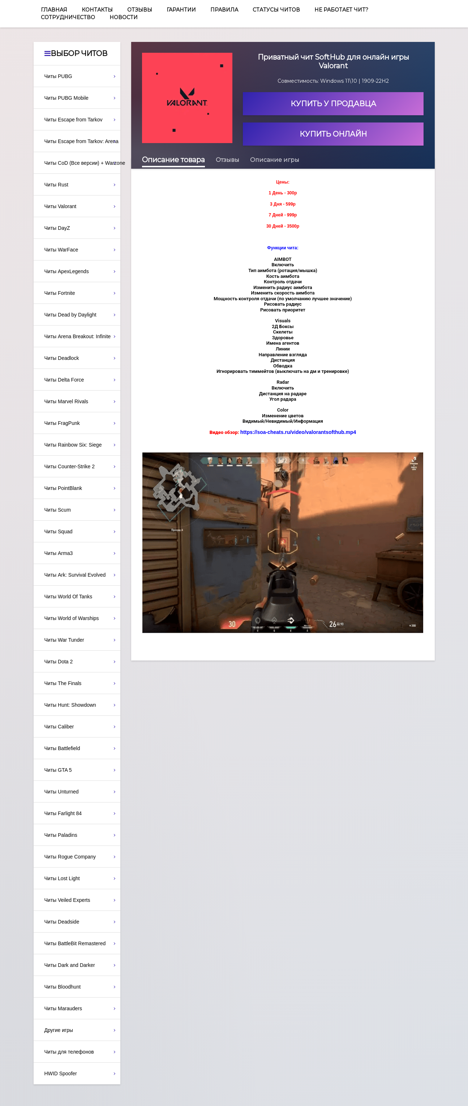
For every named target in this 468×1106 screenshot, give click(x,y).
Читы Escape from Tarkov (73, 119)
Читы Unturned (61, 792)
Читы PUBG (58, 76)
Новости (124, 17)
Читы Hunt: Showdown (70, 705)
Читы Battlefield (62, 748)
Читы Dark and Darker (69, 965)
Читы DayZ (57, 228)
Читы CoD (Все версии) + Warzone (82, 163)
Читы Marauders (63, 1008)
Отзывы (139, 10)
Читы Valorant (60, 206)
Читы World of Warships (71, 618)
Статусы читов (276, 10)
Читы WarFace (61, 250)
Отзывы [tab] (227, 159)
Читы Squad (58, 531)
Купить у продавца (333, 103)
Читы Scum (57, 510)
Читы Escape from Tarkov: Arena (81, 141)
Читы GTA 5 (58, 770)
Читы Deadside (62, 922)
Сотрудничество (68, 17)
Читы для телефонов (69, 1052)
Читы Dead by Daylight (70, 315)
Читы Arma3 (58, 553)
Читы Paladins (60, 835)
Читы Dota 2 (58, 661)
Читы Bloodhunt (62, 987)
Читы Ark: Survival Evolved (75, 575)
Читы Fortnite (59, 293)
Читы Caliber (59, 727)
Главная (54, 10)
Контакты (97, 10)
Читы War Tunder (64, 640)
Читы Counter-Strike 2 (69, 466)
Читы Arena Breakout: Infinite (77, 336)
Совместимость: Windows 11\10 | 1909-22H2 (333, 81)
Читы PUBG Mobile (66, 98)
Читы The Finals (63, 683)
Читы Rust (56, 185)
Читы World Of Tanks (68, 596)
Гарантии (181, 10)
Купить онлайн (333, 134)
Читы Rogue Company (70, 857)
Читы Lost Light (62, 878)
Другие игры (58, 1030)
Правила (224, 10)
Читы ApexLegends (66, 271)
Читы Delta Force (64, 380)
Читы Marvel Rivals (66, 401)
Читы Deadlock (61, 358)
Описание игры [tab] (274, 159)
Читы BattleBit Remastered (75, 943)
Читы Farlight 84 (63, 813)
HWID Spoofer (60, 1073)
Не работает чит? (341, 10)
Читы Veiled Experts (67, 900)
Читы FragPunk (62, 423)
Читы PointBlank (63, 488)
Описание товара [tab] (173, 159)
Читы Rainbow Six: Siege (73, 445)
